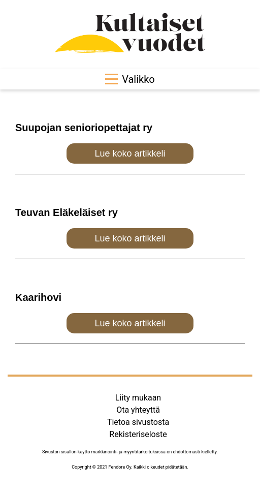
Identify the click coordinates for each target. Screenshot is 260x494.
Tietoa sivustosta (138, 422)
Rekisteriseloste (138, 434)
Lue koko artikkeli (129, 153)
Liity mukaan (138, 398)
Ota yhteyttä (138, 410)
